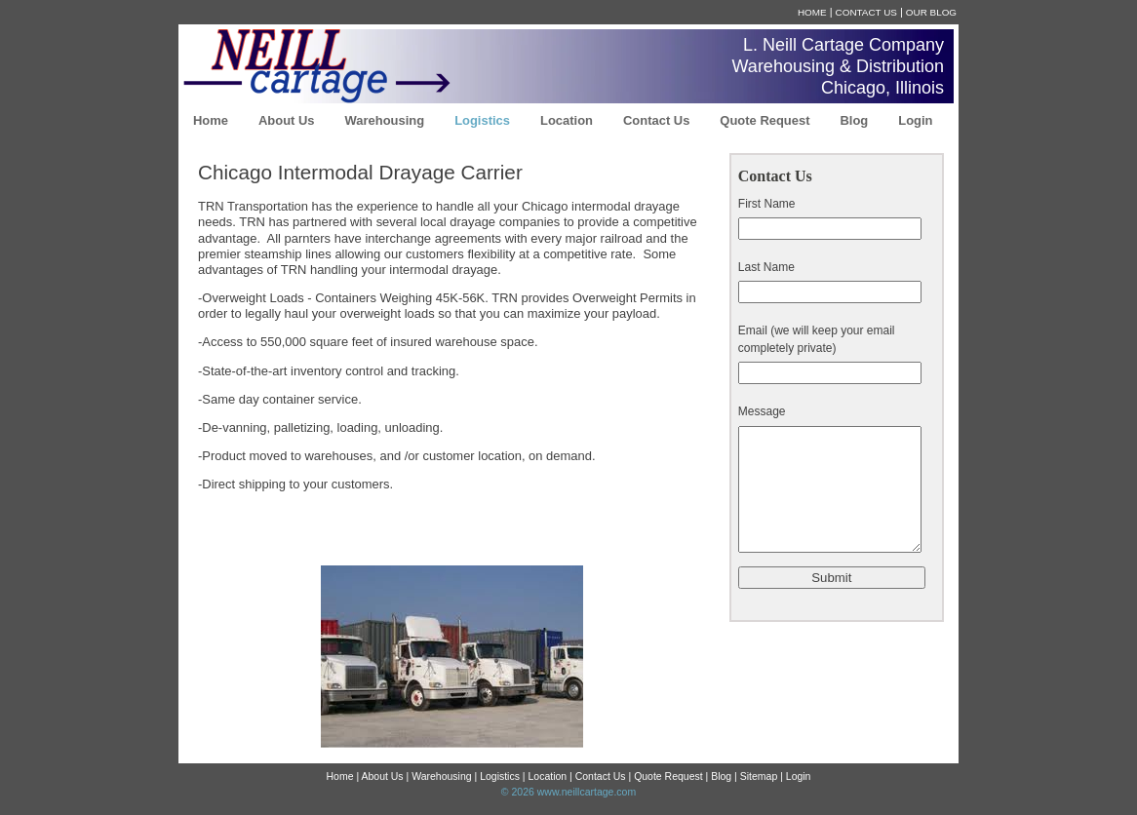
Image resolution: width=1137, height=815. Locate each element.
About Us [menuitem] (286, 120)
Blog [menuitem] (854, 120)
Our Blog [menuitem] (931, 12)
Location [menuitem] (566, 120)
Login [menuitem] (915, 120)
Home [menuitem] (812, 12)
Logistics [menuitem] (482, 120)
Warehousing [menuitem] (385, 120)
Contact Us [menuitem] (866, 12)
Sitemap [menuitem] (758, 776)
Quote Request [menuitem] (764, 120)
